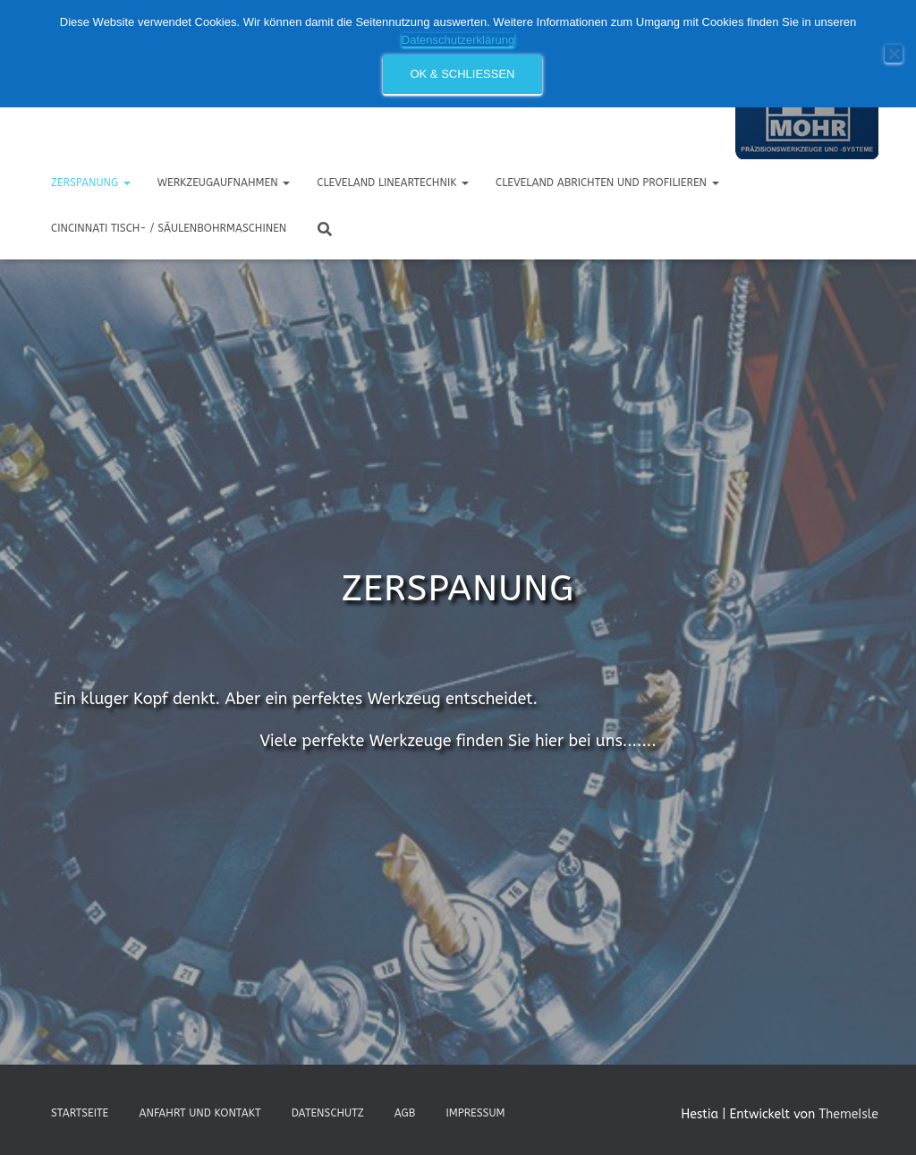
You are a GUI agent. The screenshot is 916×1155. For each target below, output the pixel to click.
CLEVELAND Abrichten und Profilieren (607, 182)
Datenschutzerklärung (458, 40)
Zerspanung (91, 182)
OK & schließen (462, 74)
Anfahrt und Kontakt (199, 1113)
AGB (404, 1113)
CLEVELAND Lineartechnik (393, 182)
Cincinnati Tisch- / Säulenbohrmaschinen (168, 228)
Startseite (79, 1113)
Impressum (475, 1113)
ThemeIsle (848, 1114)
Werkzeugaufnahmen (224, 182)
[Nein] (894, 54)
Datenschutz (328, 1113)
